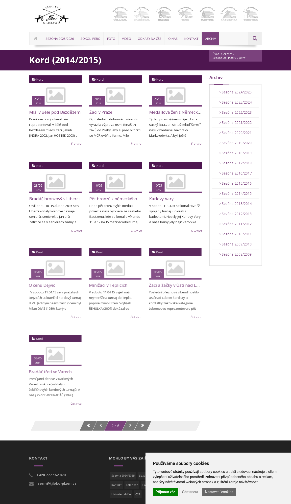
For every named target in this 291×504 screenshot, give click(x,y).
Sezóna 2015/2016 (235, 183)
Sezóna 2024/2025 (235, 92)
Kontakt (116, 485)
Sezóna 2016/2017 (235, 173)
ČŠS (137, 494)
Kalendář (132, 485)
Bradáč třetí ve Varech (47, 371)
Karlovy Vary (161, 198)
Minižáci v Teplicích (105, 285)
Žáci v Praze (100, 112)
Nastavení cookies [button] (219, 492)
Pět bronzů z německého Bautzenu (123, 198)
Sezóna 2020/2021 (235, 132)
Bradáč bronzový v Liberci (54, 198)
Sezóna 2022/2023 (235, 112)
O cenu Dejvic (39, 285)
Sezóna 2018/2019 (235, 153)
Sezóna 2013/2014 (235, 203)
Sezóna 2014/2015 (224, 58)
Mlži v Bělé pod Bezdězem (54, 112)
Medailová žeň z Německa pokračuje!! (186, 112)
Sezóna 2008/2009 (235, 254)
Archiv (227, 54)
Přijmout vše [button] (165, 492)
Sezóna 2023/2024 (235, 102)
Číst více (76, 144)
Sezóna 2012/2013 (235, 213)
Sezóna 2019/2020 (235, 142)
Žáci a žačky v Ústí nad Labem (175, 285)
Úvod (216, 54)
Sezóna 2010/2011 (235, 234)
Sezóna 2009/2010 (235, 244)
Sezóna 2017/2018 (235, 163)
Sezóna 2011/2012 (235, 223)
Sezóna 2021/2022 (235, 122)
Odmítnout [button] (190, 492)
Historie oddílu (121, 494)
